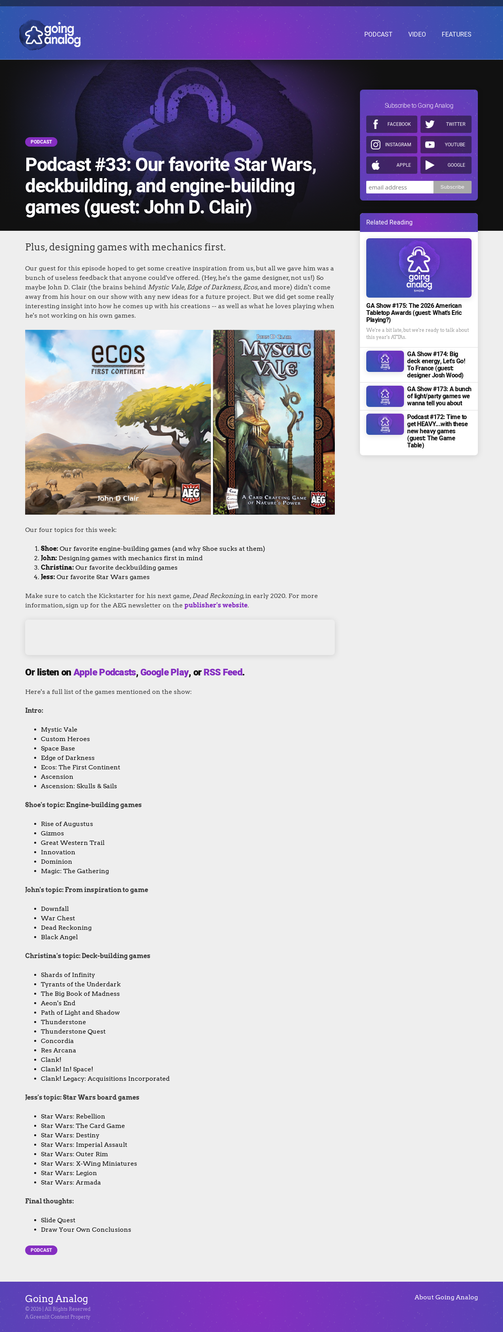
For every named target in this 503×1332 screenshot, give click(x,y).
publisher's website (216, 605)
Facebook (399, 119)
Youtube (455, 140)
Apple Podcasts (104, 672)
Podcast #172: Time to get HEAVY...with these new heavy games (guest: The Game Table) (437, 426)
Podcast (41, 141)
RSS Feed (223, 672)
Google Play (164, 672)
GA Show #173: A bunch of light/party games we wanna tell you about (439, 391)
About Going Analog (446, 1297)
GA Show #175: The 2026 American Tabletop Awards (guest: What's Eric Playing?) (413, 308)
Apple (404, 160)
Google (456, 160)
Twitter (455, 119)
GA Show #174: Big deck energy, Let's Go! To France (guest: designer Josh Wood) (436, 360)
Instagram (398, 140)
